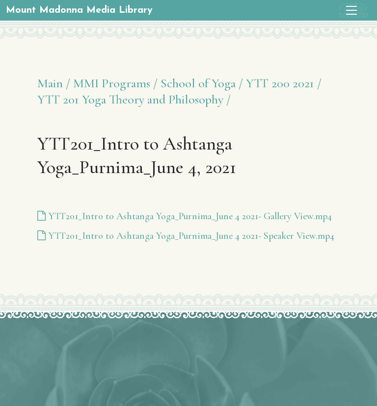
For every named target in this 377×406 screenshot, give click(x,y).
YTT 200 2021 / (284, 83)
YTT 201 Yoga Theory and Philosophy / (134, 99)
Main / (53, 83)
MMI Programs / (115, 83)
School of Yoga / (202, 83)
